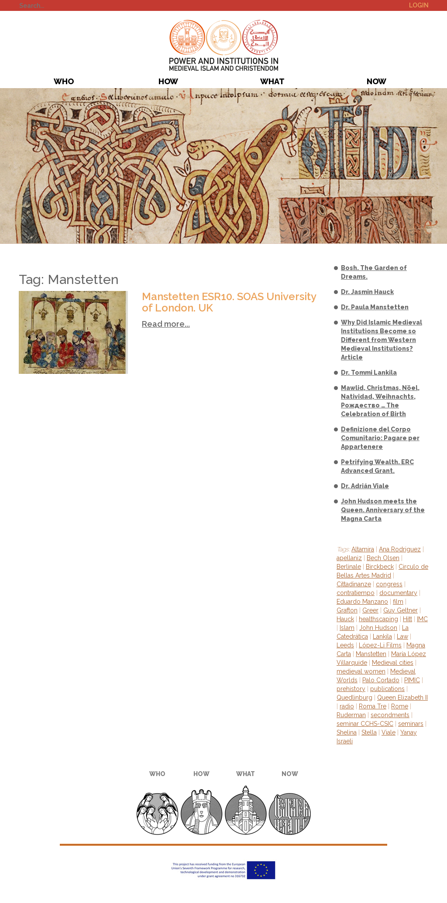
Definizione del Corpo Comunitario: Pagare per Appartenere (380, 438)
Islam (347, 627)
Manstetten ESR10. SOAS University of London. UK (229, 302)
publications (387, 688)
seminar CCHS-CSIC (365, 723)
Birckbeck (380, 566)
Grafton (347, 610)
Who (64, 81)
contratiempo (356, 592)
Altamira (362, 549)
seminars (410, 723)
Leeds (345, 645)
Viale (388, 732)
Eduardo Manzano (362, 601)
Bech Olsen (383, 557)
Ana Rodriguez (400, 549)
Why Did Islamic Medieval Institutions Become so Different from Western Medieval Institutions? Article (381, 340)
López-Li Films (380, 645)
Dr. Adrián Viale (365, 485)
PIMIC (223, 45)
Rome (399, 706)
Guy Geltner (400, 610)
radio (347, 706)
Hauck (345, 619)
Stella (369, 732)
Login (419, 5)
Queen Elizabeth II (402, 697)
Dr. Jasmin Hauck (367, 291)
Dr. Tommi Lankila (369, 372)
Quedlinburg (354, 697)
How (168, 81)
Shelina (347, 732)
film (398, 601)
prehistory (351, 688)
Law (402, 636)
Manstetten (371, 653)
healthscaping (378, 619)
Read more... (166, 323)
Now (376, 81)
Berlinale (349, 566)
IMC (422, 619)
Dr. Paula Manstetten (375, 307)
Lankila (382, 636)
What (272, 81)
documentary (398, 592)
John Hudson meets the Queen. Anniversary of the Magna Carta (383, 510)
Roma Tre (372, 706)
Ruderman (351, 714)
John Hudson (378, 627)
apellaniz (349, 557)
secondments (390, 714)
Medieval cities (392, 662)
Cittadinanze (354, 584)
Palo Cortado (380, 680)
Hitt (407, 619)
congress (389, 584)
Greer (370, 610)
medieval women (361, 671)
